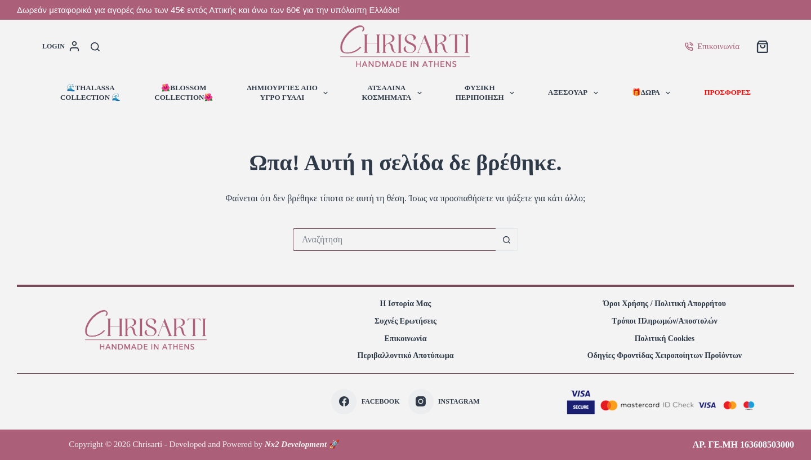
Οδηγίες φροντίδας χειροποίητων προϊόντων (664, 355)
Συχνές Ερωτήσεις (405, 321)
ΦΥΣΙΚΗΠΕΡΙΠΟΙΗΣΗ (487, 92)
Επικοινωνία (712, 46)
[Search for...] (394, 239)
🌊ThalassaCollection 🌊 (90, 92)
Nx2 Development (296, 444)
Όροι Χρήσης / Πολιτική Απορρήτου (664, 303)
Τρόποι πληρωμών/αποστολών (664, 321)
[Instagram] (444, 401)
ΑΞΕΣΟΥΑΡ (575, 93)
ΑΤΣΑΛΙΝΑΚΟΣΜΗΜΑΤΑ (394, 92)
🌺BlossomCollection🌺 (183, 92)
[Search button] (507, 239)
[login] (60, 46)
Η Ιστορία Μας (405, 303)
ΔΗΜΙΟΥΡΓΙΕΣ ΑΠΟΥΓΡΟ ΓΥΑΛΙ (289, 92)
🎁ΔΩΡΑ (653, 93)
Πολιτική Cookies (665, 338)
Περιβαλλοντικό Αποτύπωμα (406, 355)
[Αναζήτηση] (95, 46)
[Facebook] (365, 401)
